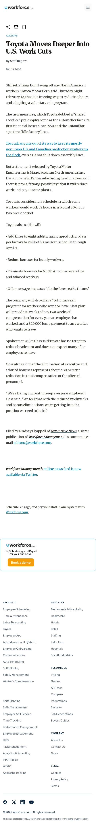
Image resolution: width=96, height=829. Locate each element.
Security (56, 707)
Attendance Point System (19, 642)
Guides (55, 681)
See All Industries (62, 655)
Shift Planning (11, 701)
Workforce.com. (17, 512)
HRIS (6, 740)
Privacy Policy (59, 779)
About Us (57, 740)
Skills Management (15, 707)
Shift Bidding (11, 668)
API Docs (56, 688)
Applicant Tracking (14, 773)
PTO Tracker (10, 759)
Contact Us (58, 746)
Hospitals (57, 648)
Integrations (59, 701)
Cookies (56, 773)
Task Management (14, 746)
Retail (54, 629)
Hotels (55, 622)
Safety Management (16, 674)
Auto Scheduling (13, 661)
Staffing (56, 635)
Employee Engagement (18, 733)
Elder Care (57, 642)
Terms (55, 786)
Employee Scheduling (16, 609)
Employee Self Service (17, 714)
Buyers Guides (60, 720)
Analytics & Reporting (16, 753)
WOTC (7, 766)
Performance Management (20, 727)
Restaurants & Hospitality (67, 609)
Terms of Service (75, 819)
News (54, 753)
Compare (57, 694)
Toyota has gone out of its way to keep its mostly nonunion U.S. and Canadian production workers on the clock (47, 149)
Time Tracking (12, 720)
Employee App (12, 635)
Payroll (7, 629)
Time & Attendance (15, 616)
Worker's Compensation (18, 681)
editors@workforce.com (32, 443)
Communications (14, 655)
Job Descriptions (62, 714)
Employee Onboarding (17, 648)
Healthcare (58, 616)
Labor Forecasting (14, 622)
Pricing (55, 674)
